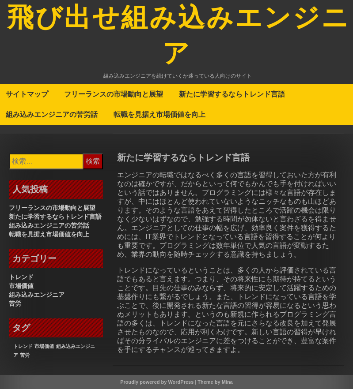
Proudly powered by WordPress (157, 382)
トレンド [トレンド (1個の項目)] (23, 346)
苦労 (15, 303)
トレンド (21, 277)
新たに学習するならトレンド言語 (232, 94)
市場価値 (21, 285)
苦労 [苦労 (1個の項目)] (25, 355)
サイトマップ (27, 94)
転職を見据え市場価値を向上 (159, 114)
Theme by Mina (214, 382)
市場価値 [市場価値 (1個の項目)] (44, 346)
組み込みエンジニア (37, 294)
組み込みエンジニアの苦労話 (52, 114)
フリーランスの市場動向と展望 (113, 94)
